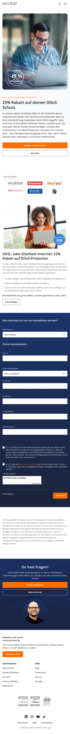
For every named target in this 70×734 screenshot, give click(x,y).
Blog (37, 668)
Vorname (6, 381)
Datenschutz (47, 722)
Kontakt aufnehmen (35, 585)
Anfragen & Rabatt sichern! (35, 145)
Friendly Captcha (9, 474)
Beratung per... (8, 329)
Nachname (7, 396)
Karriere (6, 677)
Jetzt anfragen (11, 302)
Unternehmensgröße (10, 368)
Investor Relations (10, 672)
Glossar (38, 677)
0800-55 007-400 (35, 592)
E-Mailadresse (8, 411)
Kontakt (38, 681)
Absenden (60, 495)
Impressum (22, 722)
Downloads (40, 672)
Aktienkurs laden (12, 654)
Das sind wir (8, 668)
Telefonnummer (9, 427)
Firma (5, 353)
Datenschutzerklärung (28, 464)
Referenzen (7, 685)
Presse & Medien (10, 681)
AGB (34, 722)
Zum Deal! (35, 153)
